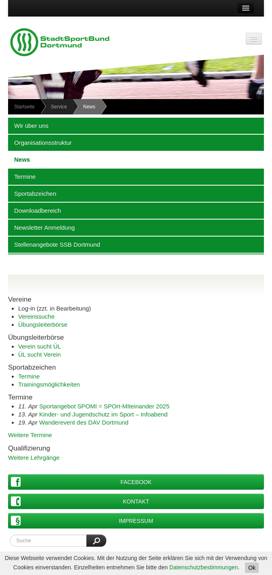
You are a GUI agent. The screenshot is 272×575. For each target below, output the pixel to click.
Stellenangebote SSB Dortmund (54, 244)
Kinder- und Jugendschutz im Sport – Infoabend (103, 414)
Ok (251, 567)
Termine (22, 176)
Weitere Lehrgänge (33, 457)
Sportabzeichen (32, 193)
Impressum (82, 521)
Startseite (24, 107)
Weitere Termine (30, 434)
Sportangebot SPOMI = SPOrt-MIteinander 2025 (104, 406)
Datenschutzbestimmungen (203, 567)
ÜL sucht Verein (39, 354)
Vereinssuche (36, 316)
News (19, 159)
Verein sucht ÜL (39, 346)
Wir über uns (28, 125)
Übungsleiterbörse (42, 324)
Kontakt (80, 501)
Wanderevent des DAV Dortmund (84, 422)
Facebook (81, 482)
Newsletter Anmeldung (41, 227)
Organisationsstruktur (40, 142)
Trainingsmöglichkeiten (49, 384)
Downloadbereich (34, 210)
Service (59, 107)
